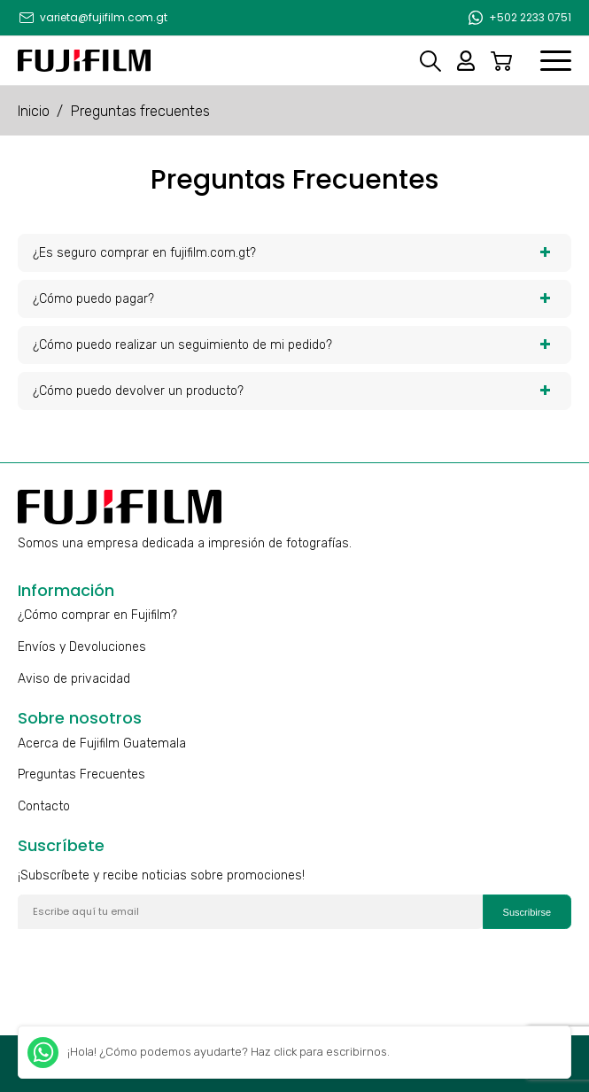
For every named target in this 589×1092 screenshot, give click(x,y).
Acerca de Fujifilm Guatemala (102, 743)
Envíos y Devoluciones (82, 646)
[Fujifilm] (84, 61)
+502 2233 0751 (530, 17)
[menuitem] (92, 18)
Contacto (44, 806)
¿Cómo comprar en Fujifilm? (97, 615)
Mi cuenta (466, 61)
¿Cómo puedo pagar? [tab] (293, 298)
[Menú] (555, 60)
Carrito (501, 61)
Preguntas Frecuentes (81, 774)
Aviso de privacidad (74, 678)
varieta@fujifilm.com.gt (103, 17)
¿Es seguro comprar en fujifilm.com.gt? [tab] (293, 252)
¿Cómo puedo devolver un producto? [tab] (293, 391)
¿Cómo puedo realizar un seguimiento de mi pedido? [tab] (293, 344)
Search (430, 61)
